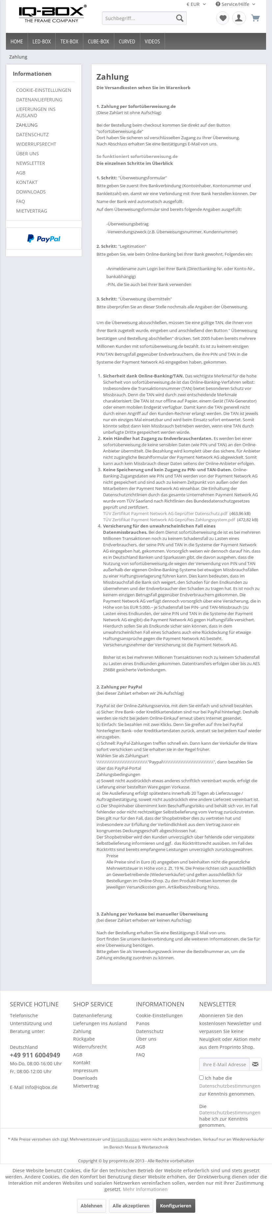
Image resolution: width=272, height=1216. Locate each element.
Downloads (31, 192)
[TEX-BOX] (69, 41)
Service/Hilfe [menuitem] (233, 4)
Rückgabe (84, 1039)
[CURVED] (127, 41)
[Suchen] (180, 18)
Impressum (85, 1070)
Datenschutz (32, 134)
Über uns (27, 153)
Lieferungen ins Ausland (36, 112)
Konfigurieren (175, 1206)
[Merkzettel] (222, 18)
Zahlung (27, 125)
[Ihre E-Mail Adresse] (224, 1064)
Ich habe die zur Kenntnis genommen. (229, 1086)
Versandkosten (125, 1139)
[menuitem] (144, 18)
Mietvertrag (31, 211)
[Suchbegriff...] (144, 18)
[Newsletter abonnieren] (255, 1064)
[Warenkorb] (255, 18)
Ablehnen (91, 1206)
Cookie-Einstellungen (43, 90)
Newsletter (30, 163)
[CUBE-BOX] (98, 41)
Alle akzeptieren (131, 1206)
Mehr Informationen (145, 1189)
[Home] (17, 41)
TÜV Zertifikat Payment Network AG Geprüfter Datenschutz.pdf (165, 513)
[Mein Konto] (239, 18)
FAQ (20, 201)
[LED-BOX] (42, 41)
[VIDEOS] (152, 41)
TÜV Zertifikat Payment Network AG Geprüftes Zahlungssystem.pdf (169, 520)
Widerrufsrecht (36, 144)
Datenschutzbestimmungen (229, 1086)
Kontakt (27, 182)
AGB (20, 172)
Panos (143, 1023)
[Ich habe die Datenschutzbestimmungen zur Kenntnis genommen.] (201, 1077)
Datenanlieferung (39, 99)
